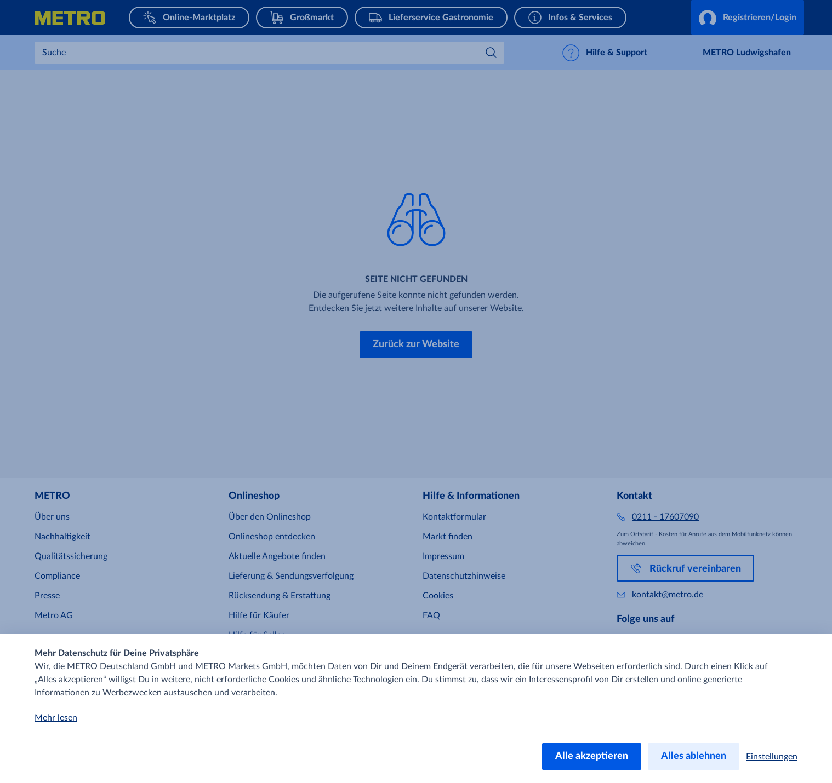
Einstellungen (771, 756)
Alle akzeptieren (591, 756)
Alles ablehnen (693, 756)
